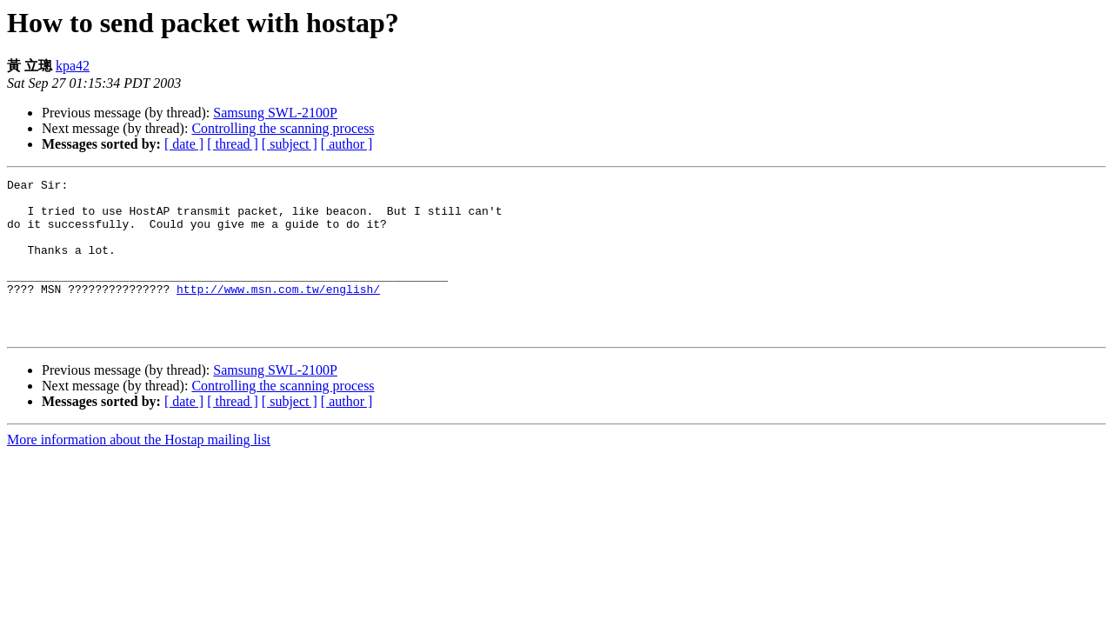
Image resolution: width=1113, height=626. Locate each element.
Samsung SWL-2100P (275, 112)
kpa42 (73, 65)
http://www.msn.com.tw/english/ (278, 312)
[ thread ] (232, 144)
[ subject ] (289, 144)
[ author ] (347, 144)
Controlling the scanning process (282, 128)
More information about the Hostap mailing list (138, 470)
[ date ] (183, 144)
